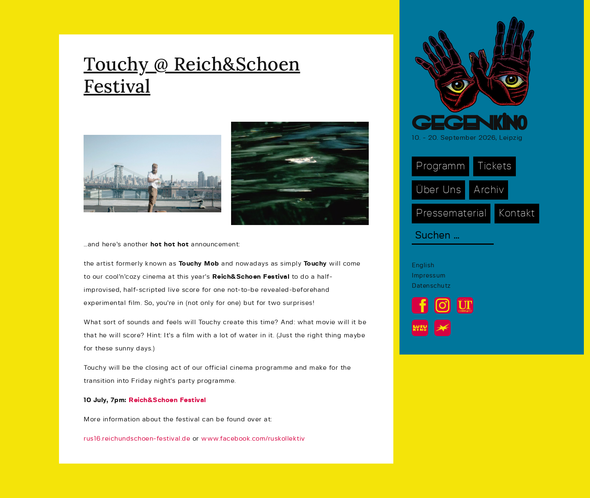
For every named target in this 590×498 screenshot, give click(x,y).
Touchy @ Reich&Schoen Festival (192, 75)
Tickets (494, 166)
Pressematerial (451, 213)
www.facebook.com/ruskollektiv (253, 438)
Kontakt (517, 213)
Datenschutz (431, 286)
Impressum (429, 276)
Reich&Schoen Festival (167, 400)
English (423, 265)
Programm (440, 166)
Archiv (488, 190)
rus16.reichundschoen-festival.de (137, 438)
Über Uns (438, 190)
